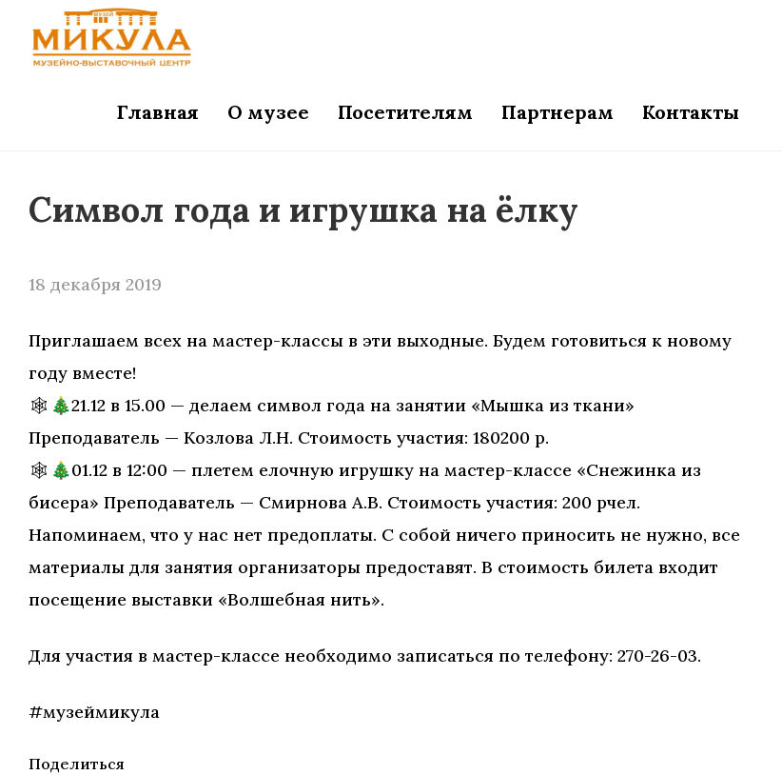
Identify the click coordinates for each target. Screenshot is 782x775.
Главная (158, 112)
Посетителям (405, 112)
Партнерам (557, 112)
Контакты (690, 112)
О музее (268, 112)
